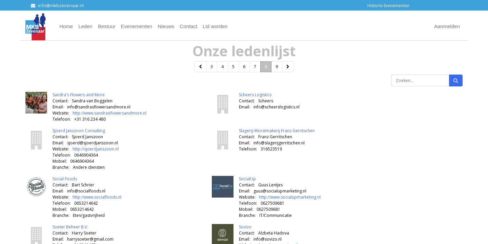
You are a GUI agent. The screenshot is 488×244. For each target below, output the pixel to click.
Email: (58, 107)
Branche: (61, 167)
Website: (61, 113)
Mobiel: (60, 161)
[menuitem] (66, 26)
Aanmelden (447, 26)
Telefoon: (62, 119)
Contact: (60, 101)
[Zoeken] (456, 80)
